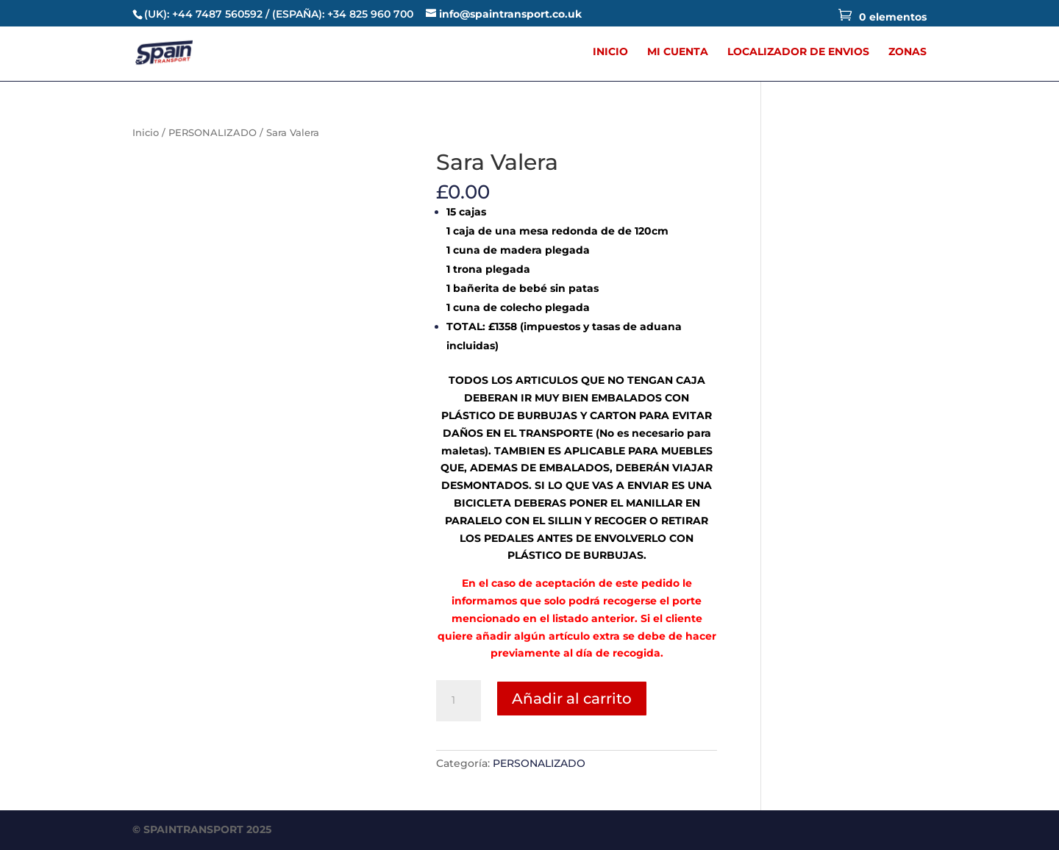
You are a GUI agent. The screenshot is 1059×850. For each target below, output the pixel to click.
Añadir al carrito (572, 698)
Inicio (145, 132)
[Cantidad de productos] (458, 700)
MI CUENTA (677, 52)
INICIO (610, 52)
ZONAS (907, 52)
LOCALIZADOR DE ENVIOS (798, 52)
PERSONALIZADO (212, 132)
